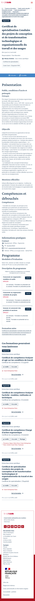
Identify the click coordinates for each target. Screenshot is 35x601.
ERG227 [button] (5, 312)
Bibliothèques (7, 558)
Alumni (5, 538)
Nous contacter (7, 550)
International (6, 560)
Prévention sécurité (7, 10)
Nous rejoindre (7, 549)
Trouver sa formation (10, 8)
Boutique (5, 554)
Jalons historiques (8, 532)
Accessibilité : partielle (9, 592)
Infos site (5, 582)
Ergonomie (16, 11)
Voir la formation (16, 374)
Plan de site (6, 564)
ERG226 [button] (5, 297)
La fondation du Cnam (9, 536)
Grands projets (7, 542)
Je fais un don (7, 540)
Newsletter (6, 595)
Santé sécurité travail (20, 10)
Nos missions (7, 534)
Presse (5, 547)
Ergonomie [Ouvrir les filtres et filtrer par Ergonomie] (6, 20)
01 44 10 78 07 (11, 245)
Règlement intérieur (9, 585)
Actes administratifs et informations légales (15, 588)
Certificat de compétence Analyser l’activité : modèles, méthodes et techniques (17, 395)
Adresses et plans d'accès (10, 552)
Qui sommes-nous (8, 530)
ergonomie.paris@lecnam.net (16, 248)
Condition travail (6, 11)
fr (2, 8)
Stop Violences (7, 562)
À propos (6, 545)
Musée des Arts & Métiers (10, 556)
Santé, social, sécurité (24, 8)
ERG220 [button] (5, 281)
